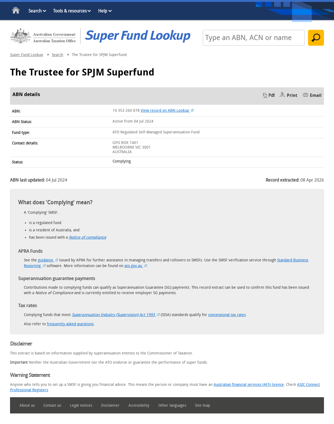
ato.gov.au (135, 266)
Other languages (172, 405)
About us (27, 405)
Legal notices (81, 405)
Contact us (52, 405)
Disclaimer (110, 405)
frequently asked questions (70, 324)
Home (16, 11)
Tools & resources (70, 11)
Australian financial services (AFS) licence (249, 384)
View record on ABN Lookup (167, 110)
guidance (48, 260)
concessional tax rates (227, 315)
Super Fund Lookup (26, 54)
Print (292, 95)
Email (316, 95)
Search (34, 11)
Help (102, 11)
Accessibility (139, 405)
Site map (202, 405)
